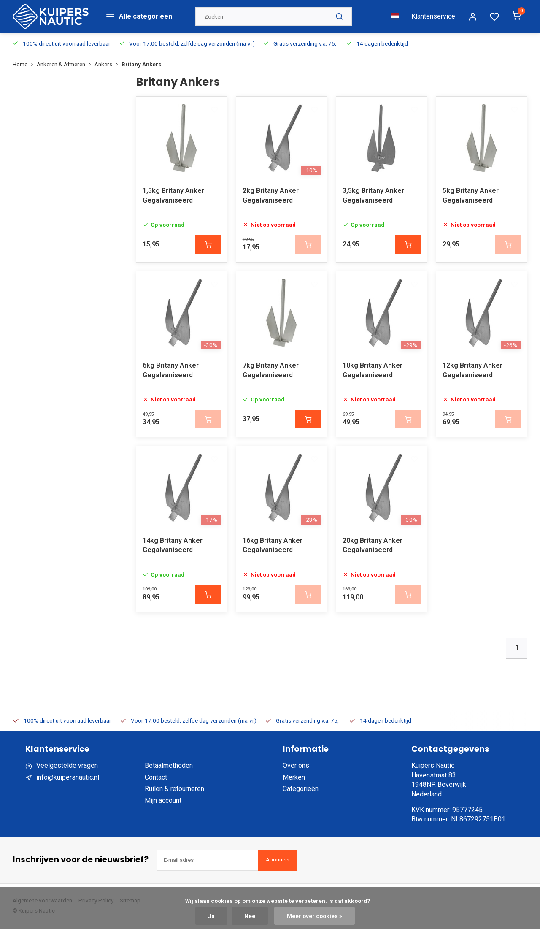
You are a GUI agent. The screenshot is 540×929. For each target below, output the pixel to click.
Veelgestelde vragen (67, 768)
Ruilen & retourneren (174, 791)
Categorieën (301, 791)
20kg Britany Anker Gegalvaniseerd (372, 546)
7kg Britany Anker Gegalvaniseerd (271, 370)
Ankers (108, 62)
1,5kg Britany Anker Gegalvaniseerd (173, 194)
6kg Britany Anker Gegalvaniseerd (171, 370)
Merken (294, 779)
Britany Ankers (142, 62)
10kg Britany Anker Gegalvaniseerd (372, 370)
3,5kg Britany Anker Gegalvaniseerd (373, 194)
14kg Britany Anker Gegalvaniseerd (172, 546)
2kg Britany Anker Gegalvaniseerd (271, 194)
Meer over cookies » (314, 916)
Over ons (296, 768)
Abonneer (278, 862)
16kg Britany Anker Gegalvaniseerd (272, 546)
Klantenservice (433, 15)
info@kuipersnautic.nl (67, 779)
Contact (156, 779)
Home (25, 62)
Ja (211, 916)
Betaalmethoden (169, 768)
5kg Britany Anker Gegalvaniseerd (471, 194)
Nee (249, 916)
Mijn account (163, 802)
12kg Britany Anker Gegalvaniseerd (472, 370)
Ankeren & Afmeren (65, 62)
